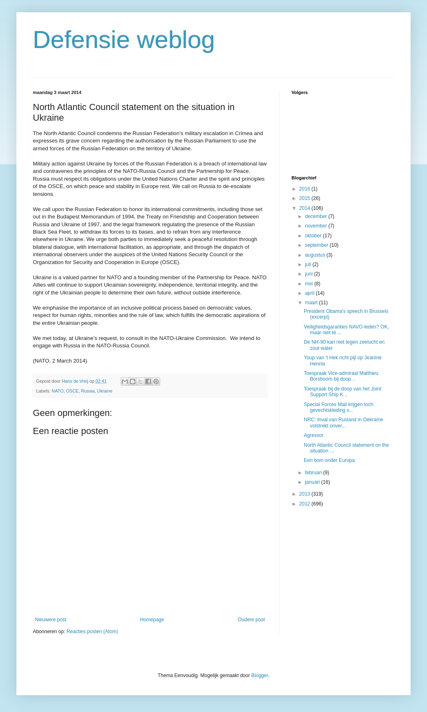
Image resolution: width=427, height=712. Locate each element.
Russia (87, 390)
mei (310, 284)
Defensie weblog (124, 39)
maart (312, 302)
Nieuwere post (51, 619)
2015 (305, 198)
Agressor (314, 435)
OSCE (72, 390)
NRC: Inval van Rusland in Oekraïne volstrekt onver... (343, 422)
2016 (305, 189)
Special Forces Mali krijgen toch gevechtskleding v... (338, 407)
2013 (305, 494)
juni (309, 274)
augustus (315, 255)
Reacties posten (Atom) (92, 631)
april (310, 293)
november (316, 226)
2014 (305, 208)
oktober (314, 236)
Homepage (152, 619)
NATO (58, 390)
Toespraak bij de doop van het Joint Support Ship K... (342, 391)
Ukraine (104, 390)
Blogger (259, 675)
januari (313, 482)
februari (314, 472)
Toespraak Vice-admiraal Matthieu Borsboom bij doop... (341, 376)
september (317, 245)
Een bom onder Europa (329, 460)
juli (308, 264)
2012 (305, 504)
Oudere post (251, 619)
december (316, 216)
